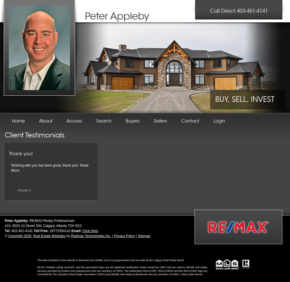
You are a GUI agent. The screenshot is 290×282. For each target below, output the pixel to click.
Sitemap (144, 236)
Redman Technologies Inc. (91, 236)
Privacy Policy (124, 236)
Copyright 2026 (19, 236)
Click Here (90, 231)
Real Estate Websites (49, 236)
